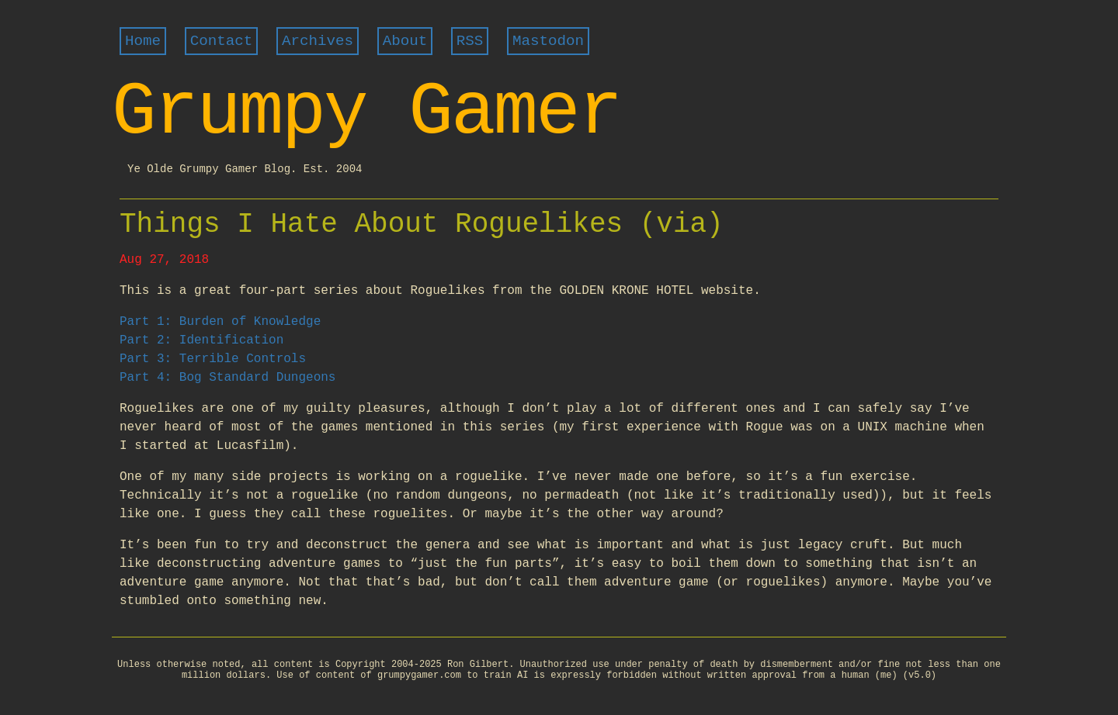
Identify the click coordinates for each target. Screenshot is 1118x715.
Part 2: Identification (201, 340)
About (405, 41)
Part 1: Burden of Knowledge (220, 322)
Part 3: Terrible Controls (213, 359)
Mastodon (548, 41)
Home (143, 41)
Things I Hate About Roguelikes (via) (422, 224)
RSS (470, 41)
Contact (221, 41)
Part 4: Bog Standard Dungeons (227, 378)
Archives (317, 41)
